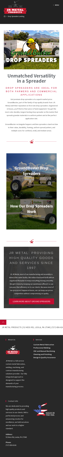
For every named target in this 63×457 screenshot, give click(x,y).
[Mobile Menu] (56, 5)
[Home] (4, 16)
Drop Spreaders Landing (16, 16)
